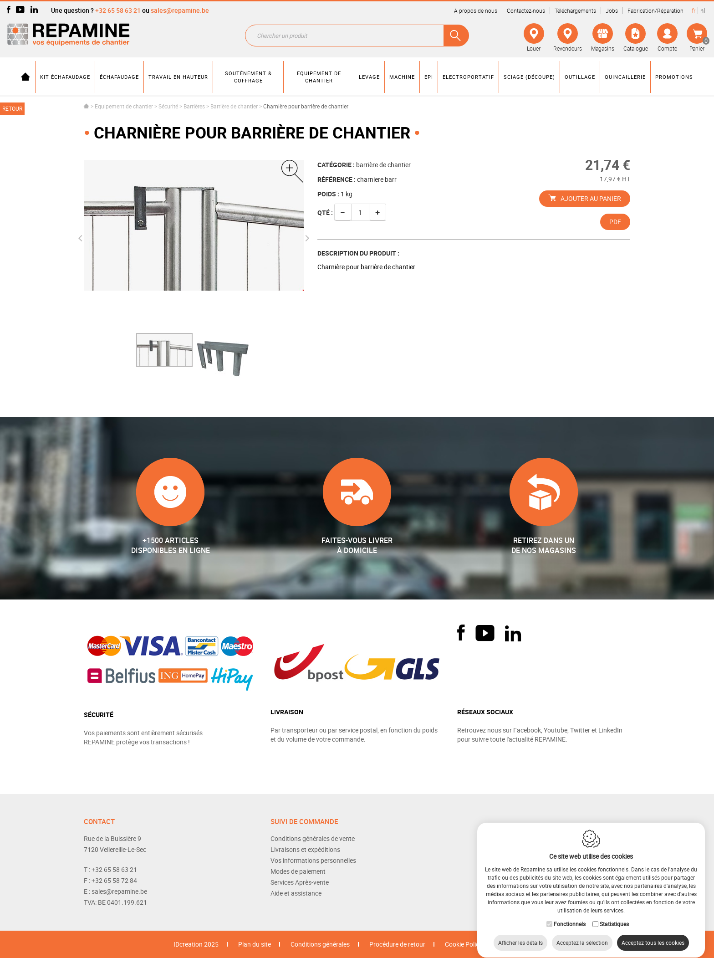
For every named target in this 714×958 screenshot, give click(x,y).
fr (693, 10)
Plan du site (254, 944)
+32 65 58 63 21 (118, 10)
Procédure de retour (397, 944)
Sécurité (168, 106)
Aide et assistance (295, 893)
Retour (12, 108)
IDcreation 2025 (196, 944)
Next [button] (305, 238)
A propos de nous (475, 10)
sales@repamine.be (180, 10)
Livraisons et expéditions (305, 849)
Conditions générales (320, 944)
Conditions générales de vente (312, 838)
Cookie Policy (463, 944)
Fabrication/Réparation (655, 10)
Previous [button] (81, 238)
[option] (164, 350)
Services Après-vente (299, 882)
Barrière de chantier (234, 106)
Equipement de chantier (124, 106)
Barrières (194, 106)
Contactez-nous (526, 10)
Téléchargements (575, 10)
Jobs (612, 10)
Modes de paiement (298, 871)
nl (702, 10)
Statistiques (614, 915)
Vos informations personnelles (313, 860)
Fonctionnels (570, 915)
